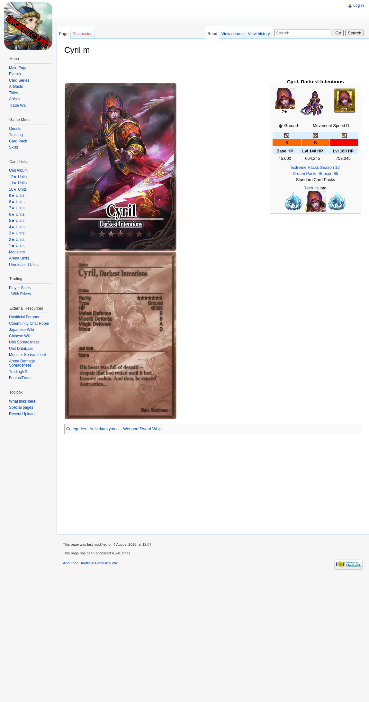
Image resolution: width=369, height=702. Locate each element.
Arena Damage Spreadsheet (22, 363)
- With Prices (20, 294)
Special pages (21, 407)
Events (15, 74)
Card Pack (18, 141)
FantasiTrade (20, 378)
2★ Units (16, 239)
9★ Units (16, 195)
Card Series (19, 80)
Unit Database (21, 348)
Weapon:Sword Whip (142, 428)
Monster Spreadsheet (27, 354)
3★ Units (16, 233)
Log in (358, 5)
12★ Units (18, 177)
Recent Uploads (22, 414)
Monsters (17, 252)
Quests (15, 128)
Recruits (311, 188)
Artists (14, 99)
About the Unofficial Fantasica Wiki (91, 563)
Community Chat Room (29, 323)
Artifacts (16, 86)
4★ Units (16, 227)
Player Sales (20, 288)
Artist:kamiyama (104, 428)
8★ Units (16, 202)
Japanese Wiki (21, 329)
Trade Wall (18, 105)
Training (16, 134)
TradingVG (18, 371)
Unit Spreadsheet (24, 342)
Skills (13, 147)
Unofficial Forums (24, 317)
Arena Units (19, 258)
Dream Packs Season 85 (315, 173)
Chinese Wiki (20, 336)
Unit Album (18, 170)
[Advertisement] (140, 45)
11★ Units (18, 183)
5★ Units (16, 220)
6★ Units (16, 214)
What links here (22, 401)
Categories (76, 428)
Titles (13, 93)
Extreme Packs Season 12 (315, 167)
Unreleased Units (24, 264)
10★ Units (18, 189)
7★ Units (16, 208)
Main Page (18, 68)
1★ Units (16, 245)
